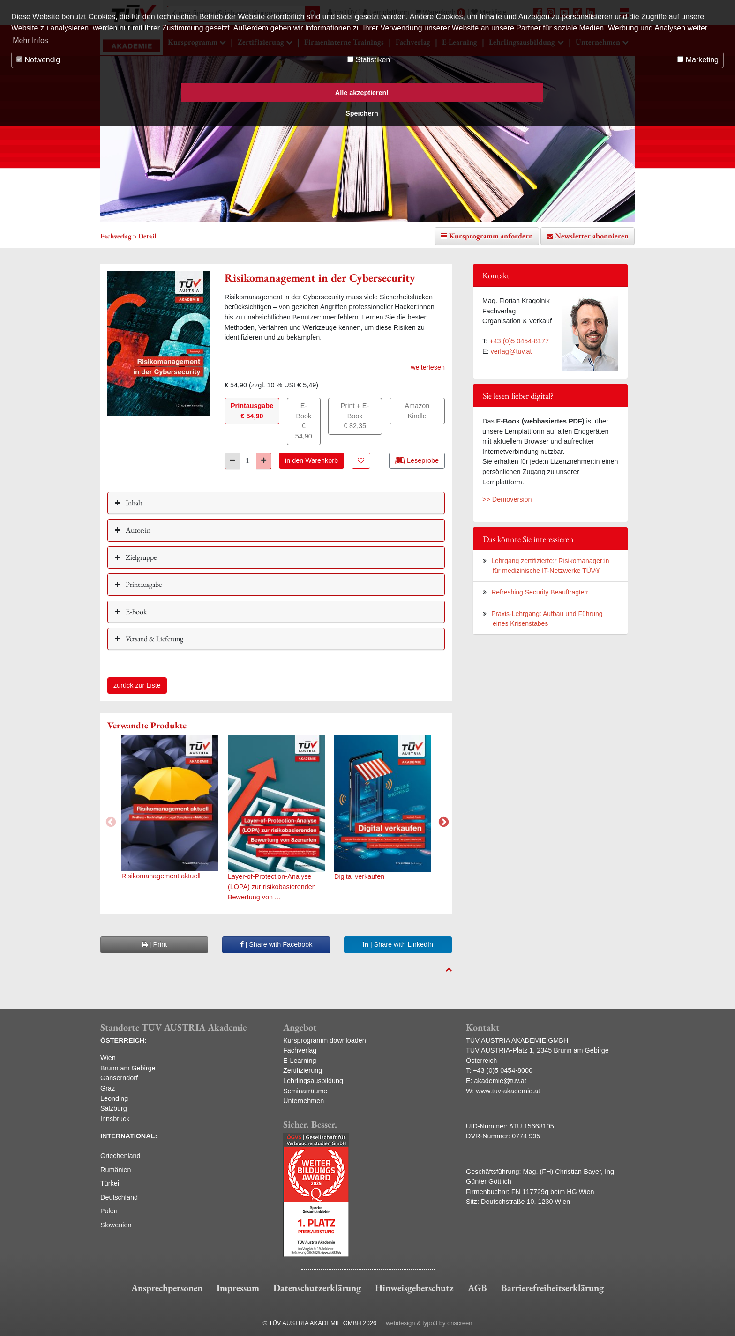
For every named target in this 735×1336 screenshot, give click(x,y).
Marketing (698, 60)
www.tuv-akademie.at (508, 1091)
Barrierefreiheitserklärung (552, 1288)
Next (442, 821)
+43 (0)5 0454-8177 (519, 341)
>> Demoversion (507, 499)
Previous (109, 821)
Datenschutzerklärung (317, 1288)
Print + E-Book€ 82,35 (355, 416)
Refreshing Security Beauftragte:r (539, 592)
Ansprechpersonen (166, 1288)
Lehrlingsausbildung (313, 1080)
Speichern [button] (361, 113)
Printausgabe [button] (143, 584)
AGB (477, 1288)
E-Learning (299, 1060)
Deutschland (119, 1197)
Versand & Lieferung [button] (153, 639)
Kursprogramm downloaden (324, 1040)
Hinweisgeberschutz (414, 1288)
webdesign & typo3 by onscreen (429, 1323)
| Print (154, 944)
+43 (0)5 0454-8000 (502, 1070)
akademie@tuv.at (500, 1080)
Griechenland (120, 1155)
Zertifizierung (302, 1070)
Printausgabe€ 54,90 (252, 411)
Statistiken (368, 60)
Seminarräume (305, 1091)
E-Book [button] (135, 611)
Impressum (238, 1288)
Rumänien (115, 1169)
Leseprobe (417, 460)
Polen (109, 1211)
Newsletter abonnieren (592, 236)
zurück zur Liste (137, 685)
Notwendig (38, 60)
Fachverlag (299, 1050)
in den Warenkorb (311, 460)
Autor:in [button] (137, 530)
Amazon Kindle (417, 411)
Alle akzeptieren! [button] (362, 92)
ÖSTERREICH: (123, 1040)
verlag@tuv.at (511, 351)
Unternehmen (303, 1101)
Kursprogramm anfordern (491, 236)
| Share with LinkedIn (398, 944)
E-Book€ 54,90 (303, 421)
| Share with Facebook (276, 944)
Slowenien (115, 1225)
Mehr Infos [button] (30, 41)
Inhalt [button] (133, 503)
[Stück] (248, 461)
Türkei (109, 1183)
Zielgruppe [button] (140, 557)
